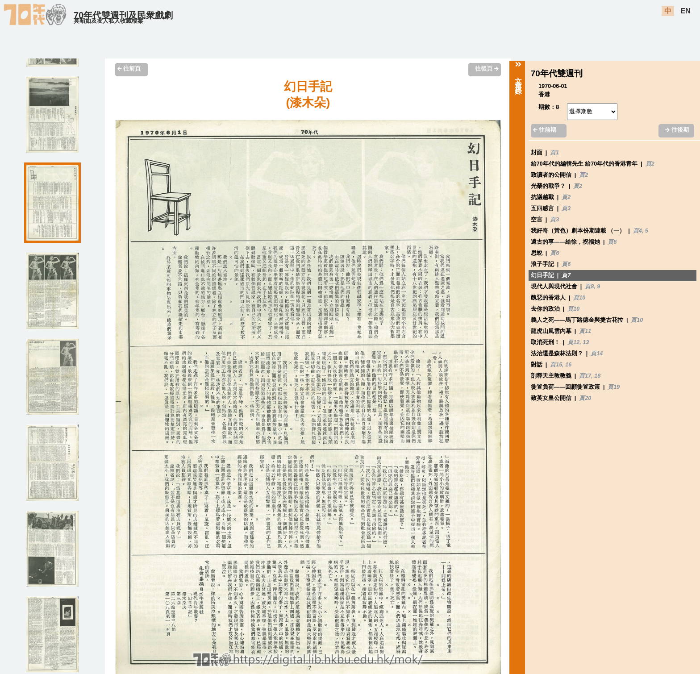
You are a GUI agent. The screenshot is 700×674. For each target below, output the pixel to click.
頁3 (566, 208)
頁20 (585, 398)
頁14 (597, 353)
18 (597, 376)
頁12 (573, 342)
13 (586, 342)
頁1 (554, 153)
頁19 (614, 387)
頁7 (566, 275)
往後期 (676, 130)
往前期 (544, 130)
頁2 (650, 164)
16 (568, 365)
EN (686, 11)
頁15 (556, 365)
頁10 (579, 298)
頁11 (585, 331)
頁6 (612, 242)
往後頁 (486, 69)
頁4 (637, 231)
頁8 (589, 286)
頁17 (585, 376)
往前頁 (129, 69)
